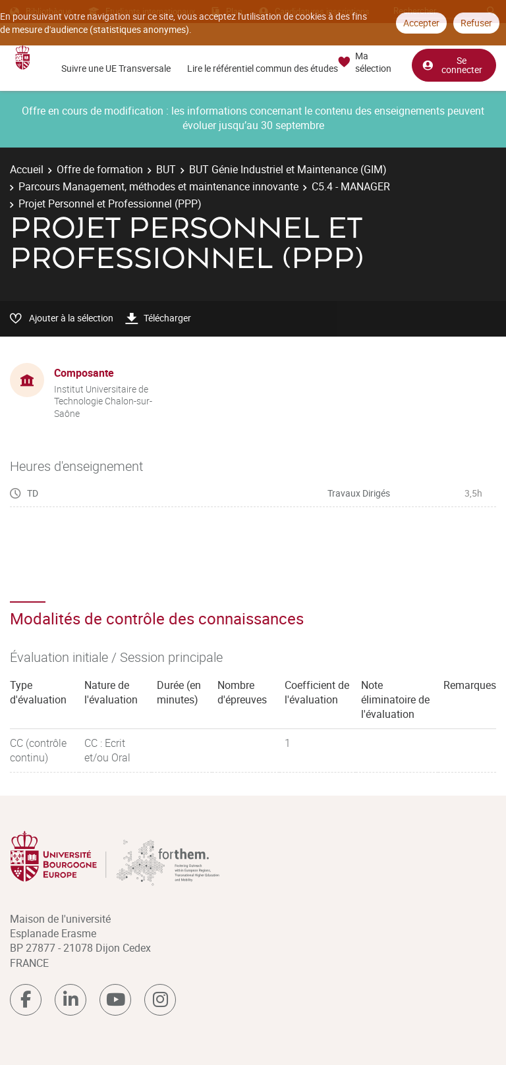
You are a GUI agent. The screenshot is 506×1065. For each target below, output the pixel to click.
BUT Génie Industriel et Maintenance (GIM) (288, 169)
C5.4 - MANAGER (351, 186)
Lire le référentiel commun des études (262, 68)
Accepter (421, 22)
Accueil (26, 169)
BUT (166, 169)
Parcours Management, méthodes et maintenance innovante (158, 186)
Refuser (476, 22)
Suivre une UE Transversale (116, 68)
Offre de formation (100, 169)
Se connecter (452, 65)
